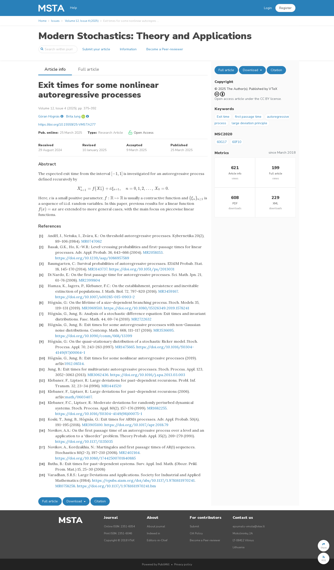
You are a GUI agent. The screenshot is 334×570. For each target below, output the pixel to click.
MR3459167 (168, 291)
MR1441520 (111, 385)
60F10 (236, 142)
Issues (55, 21)
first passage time (248, 116)
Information (128, 49)
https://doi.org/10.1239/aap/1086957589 (92, 258)
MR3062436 (97, 374)
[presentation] (117, 173)
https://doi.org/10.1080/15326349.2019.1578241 (146, 308)
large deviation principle (249, 123)
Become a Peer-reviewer (164, 49)
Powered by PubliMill (156, 564)
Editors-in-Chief (157, 540)
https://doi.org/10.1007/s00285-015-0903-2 (95, 296)
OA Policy (196, 533)
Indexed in (153, 533)
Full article (88, 69)
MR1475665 (125, 347)
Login (268, 8)
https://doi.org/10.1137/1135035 (84, 441)
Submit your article (96, 49)
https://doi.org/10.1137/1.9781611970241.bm (116, 486)
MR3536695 (163, 330)
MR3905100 (92, 424)
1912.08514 (74, 363)
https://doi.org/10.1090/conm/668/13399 (93, 335)
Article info (55, 69)
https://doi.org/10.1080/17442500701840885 (95, 458)
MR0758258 (65, 486)
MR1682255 (157, 408)
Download (75, 501)
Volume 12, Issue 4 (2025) (82, 21)
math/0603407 (78, 397)
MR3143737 (97, 269)
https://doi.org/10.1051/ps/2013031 (141, 269)
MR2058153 (153, 252)
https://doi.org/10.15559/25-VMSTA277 (67, 124)
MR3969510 (92, 308)
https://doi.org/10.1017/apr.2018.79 (136, 424)
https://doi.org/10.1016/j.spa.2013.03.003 (147, 374)
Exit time (223, 116)
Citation (100, 501)
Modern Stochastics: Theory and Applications (145, 36)
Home (42, 21)
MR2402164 (129, 452)
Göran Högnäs (49, 116)
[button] (285, 8)
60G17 (222, 142)
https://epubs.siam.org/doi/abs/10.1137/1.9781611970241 (143, 480)
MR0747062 (91, 241)
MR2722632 (141, 319)
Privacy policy (183, 564)
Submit (194, 526)
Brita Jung (73, 116)
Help (73, 8)
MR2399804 (89, 280)
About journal (156, 526)
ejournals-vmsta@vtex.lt (249, 526)
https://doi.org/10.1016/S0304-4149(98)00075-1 (98, 413)
